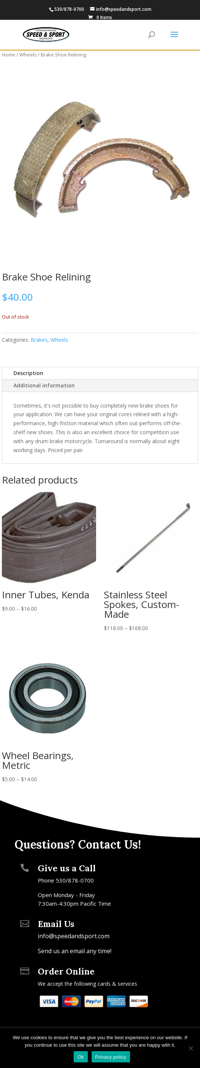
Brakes (39, 339)
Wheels (28, 54)
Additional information (44, 385)
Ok (80, 1057)
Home (8, 54)
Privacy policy (110, 1057)
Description (28, 373)
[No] (190, 1048)
